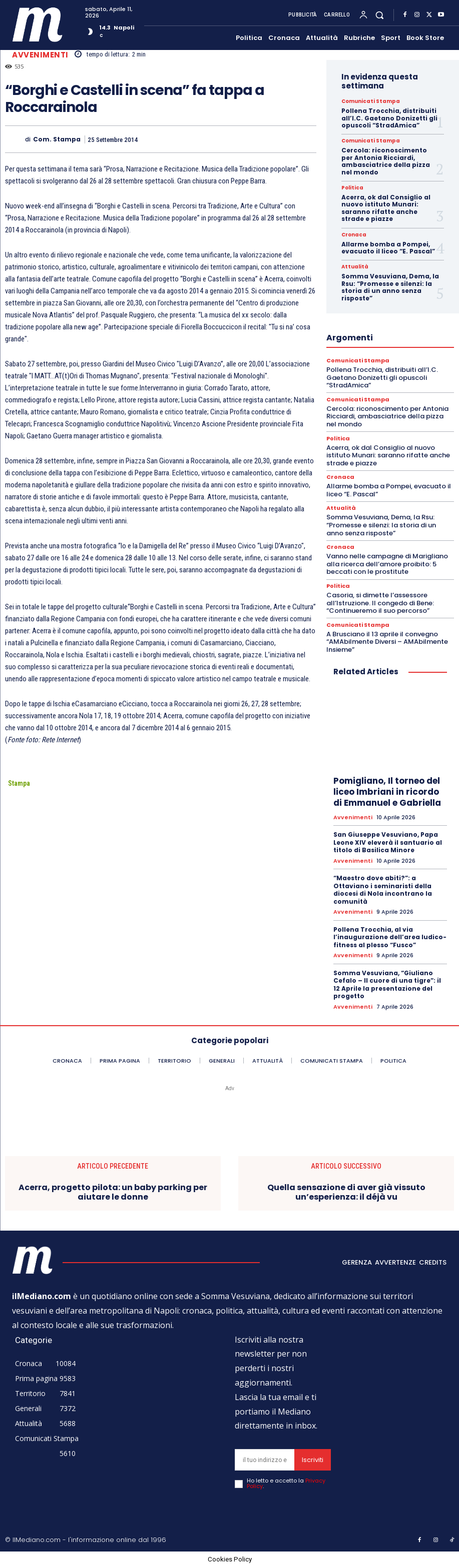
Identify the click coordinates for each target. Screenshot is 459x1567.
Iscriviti (312, 1460)
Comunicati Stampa (370, 101)
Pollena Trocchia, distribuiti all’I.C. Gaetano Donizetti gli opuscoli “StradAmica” (389, 117)
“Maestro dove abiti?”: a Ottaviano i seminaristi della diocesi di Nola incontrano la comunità (382, 890)
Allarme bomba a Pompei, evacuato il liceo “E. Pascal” (388, 247)
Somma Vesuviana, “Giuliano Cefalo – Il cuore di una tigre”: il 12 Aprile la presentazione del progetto (387, 985)
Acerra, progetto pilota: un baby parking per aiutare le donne (113, 1192)
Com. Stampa (57, 139)
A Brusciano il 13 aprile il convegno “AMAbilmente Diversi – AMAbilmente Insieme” (387, 641)
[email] (264, 1460)
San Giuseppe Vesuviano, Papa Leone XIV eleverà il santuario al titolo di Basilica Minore (387, 842)
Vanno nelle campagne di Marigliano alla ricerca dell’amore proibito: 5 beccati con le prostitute (387, 563)
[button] (379, 14)
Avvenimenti (40, 54)
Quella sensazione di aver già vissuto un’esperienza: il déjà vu (346, 1192)
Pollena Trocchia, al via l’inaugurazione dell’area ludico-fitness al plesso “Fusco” (389, 937)
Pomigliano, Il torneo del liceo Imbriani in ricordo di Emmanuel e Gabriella (387, 792)
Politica (352, 187)
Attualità (354, 266)
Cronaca (353, 234)
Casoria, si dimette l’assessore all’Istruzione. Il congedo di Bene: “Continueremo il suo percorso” (380, 602)
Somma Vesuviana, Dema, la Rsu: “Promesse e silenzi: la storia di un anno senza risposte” (390, 287)
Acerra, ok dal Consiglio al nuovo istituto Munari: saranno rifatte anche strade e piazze (385, 208)
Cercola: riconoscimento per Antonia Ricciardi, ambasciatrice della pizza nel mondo (385, 161)
